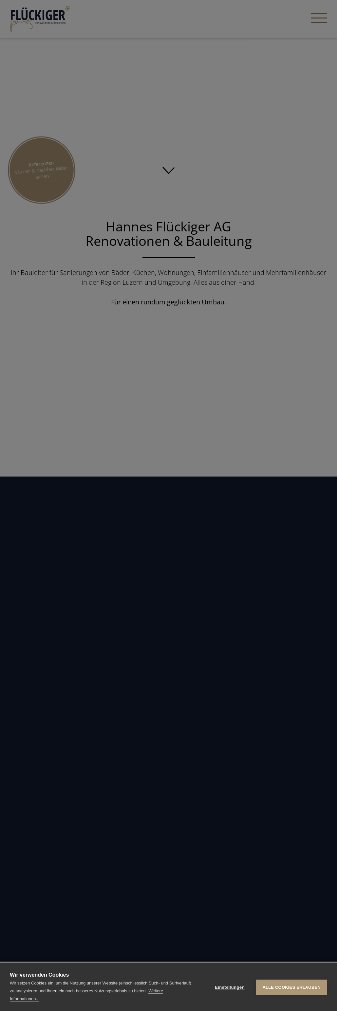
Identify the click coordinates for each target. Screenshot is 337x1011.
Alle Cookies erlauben (291, 987)
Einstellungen (230, 987)
